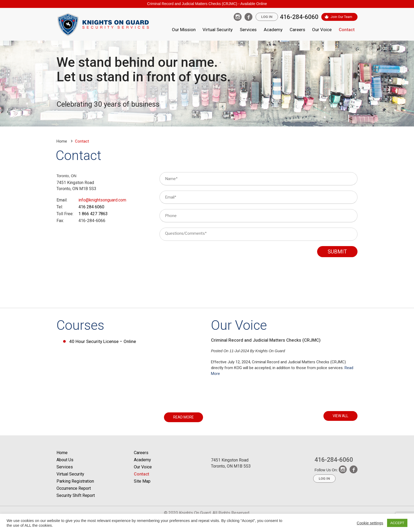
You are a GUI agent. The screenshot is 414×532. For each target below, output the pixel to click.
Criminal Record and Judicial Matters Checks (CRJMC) (266, 340)
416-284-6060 (299, 17)
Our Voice (322, 29)
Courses (80, 325)
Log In (266, 17)
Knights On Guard (270, 351)
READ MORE (183, 417)
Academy (273, 29)
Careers (297, 29)
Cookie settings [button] (370, 523)
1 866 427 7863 (93, 213)
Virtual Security (218, 29)
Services (248, 29)
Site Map (142, 481)
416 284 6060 (91, 206)
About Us (65, 459)
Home (62, 141)
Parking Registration (75, 481)
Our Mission (184, 29)
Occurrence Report (74, 488)
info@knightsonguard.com (102, 200)
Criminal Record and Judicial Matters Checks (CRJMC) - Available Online (207, 4)
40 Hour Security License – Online (102, 341)
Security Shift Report (76, 495)
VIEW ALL (340, 416)
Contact (347, 29)
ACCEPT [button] (397, 523)
